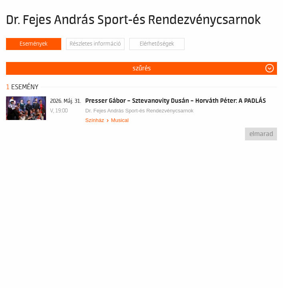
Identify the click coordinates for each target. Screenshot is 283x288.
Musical (119, 120)
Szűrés (141, 68)
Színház (94, 120)
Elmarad (261, 134)
